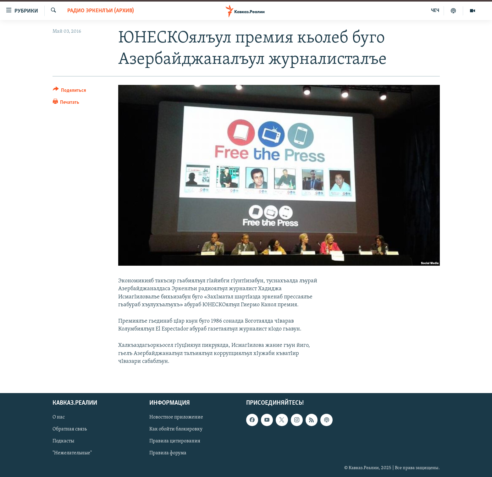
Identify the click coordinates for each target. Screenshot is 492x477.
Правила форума (167, 453)
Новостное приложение (176, 417)
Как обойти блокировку (175, 429)
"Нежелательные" (72, 453)
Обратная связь (70, 429)
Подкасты (63, 441)
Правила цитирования (174, 441)
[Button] (69, 91)
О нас (59, 417)
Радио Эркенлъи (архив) (100, 11)
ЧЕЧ (435, 10)
